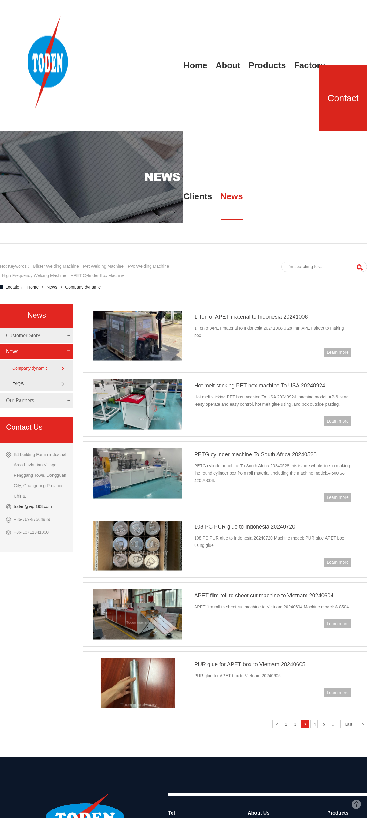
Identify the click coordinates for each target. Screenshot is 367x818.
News (52, 287)
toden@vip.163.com (33, 506)
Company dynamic (83, 287)
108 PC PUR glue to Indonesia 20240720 (244, 527)
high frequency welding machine (34, 275)
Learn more (338, 352)
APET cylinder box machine (97, 275)
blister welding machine (56, 266)
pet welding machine (103, 266)
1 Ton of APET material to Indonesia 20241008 (251, 317)
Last (348, 724)
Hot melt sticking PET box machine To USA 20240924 (259, 386)
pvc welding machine (148, 266)
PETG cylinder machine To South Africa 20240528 (255, 454)
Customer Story (23, 335)
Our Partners (20, 400)
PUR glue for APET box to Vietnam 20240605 (250, 664)
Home (33, 287)
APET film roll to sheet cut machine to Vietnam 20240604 (264, 595)
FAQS (18, 383)
